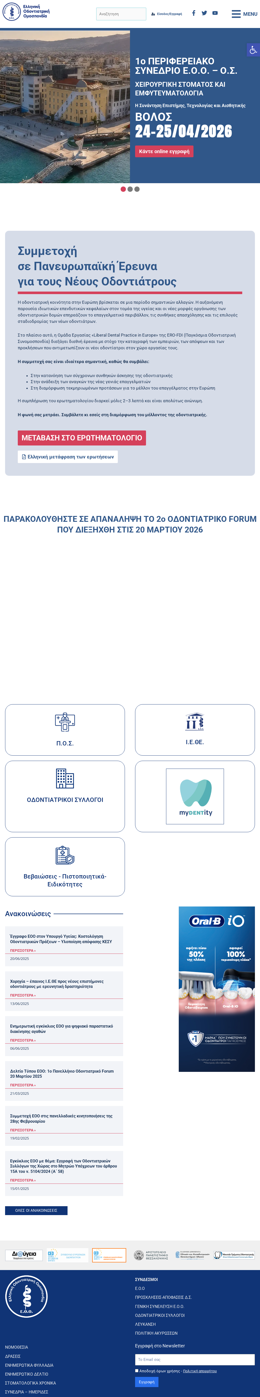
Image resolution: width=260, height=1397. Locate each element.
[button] (253, 49)
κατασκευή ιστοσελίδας (208, 1383)
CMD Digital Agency (241, 1385)
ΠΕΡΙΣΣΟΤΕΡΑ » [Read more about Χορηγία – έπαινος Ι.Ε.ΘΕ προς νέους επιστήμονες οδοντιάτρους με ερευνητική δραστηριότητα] (23, 995)
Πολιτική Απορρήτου (130, 1385)
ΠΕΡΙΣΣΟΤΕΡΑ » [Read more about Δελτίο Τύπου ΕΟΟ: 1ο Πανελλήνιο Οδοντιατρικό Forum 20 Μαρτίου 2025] (23, 1085)
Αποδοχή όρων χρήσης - (179, 1352)
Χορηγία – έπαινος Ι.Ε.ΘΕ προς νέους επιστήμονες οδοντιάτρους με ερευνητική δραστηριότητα (57, 984)
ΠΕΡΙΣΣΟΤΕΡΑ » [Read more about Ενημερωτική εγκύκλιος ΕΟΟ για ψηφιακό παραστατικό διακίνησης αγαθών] (23, 1040)
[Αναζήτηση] (116, 14)
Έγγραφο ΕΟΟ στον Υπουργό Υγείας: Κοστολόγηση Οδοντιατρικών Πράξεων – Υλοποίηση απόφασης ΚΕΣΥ (61, 939)
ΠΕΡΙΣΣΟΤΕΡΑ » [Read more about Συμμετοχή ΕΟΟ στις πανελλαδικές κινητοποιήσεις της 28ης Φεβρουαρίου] (23, 1130)
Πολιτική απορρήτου (201, 1352)
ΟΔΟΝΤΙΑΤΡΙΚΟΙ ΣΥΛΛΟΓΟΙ (65, 799)
